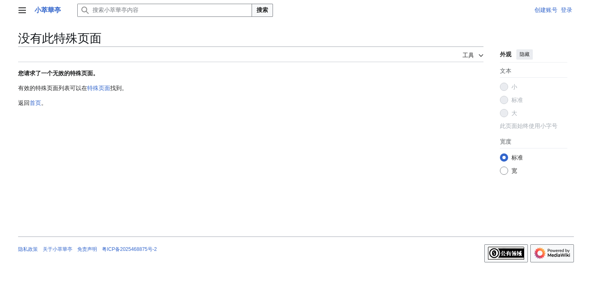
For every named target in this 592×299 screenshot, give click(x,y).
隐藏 (525, 54)
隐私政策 (28, 249)
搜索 (262, 10)
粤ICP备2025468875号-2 (129, 249)
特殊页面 (98, 88)
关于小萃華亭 (57, 249)
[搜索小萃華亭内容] (164, 10)
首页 (35, 103)
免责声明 (87, 249)
